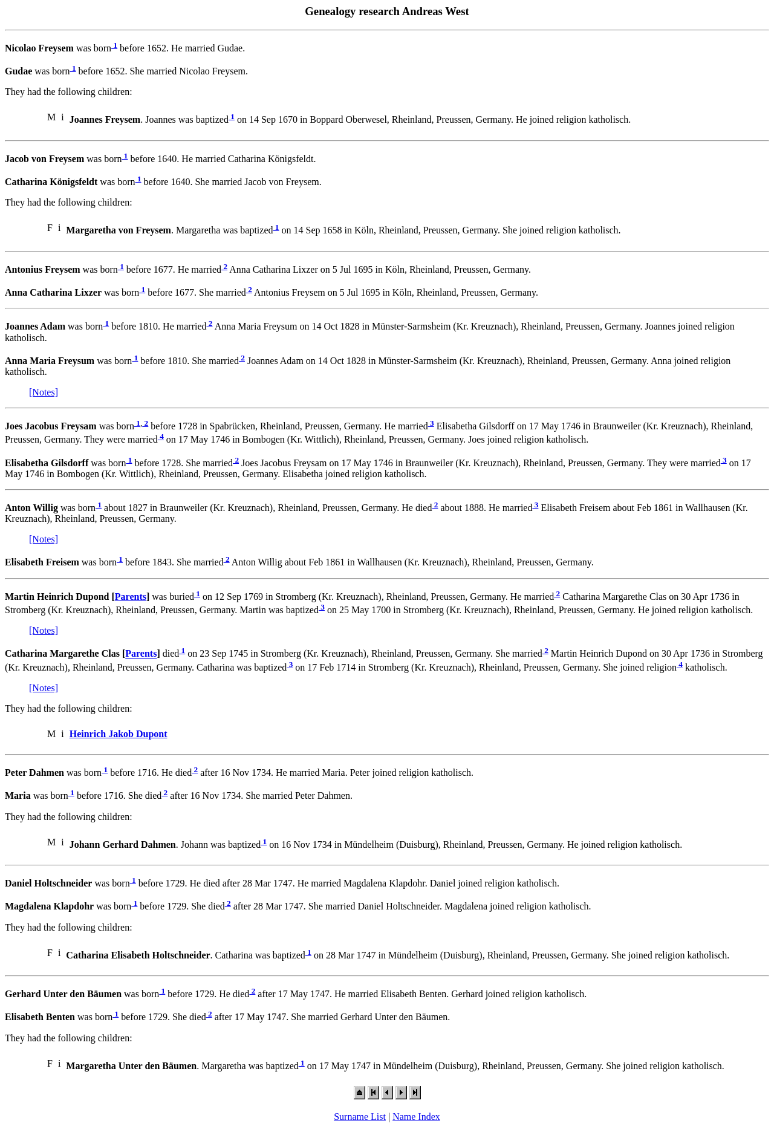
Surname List (360, 1116)
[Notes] (43, 392)
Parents (130, 596)
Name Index (416, 1116)
